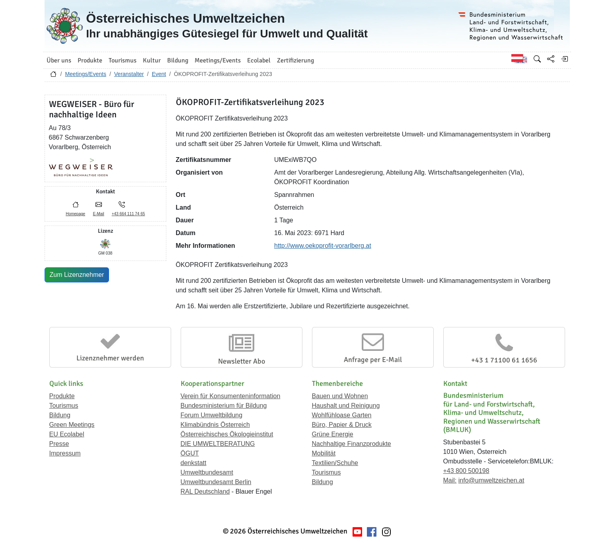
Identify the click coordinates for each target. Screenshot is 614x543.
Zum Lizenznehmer (77, 274)
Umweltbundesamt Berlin (216, 482)
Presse (59, 443)
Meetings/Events (85, 74)
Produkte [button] (90, 60)
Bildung (59, 415)
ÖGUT (190, 453)
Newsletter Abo (241, 361)
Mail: (450, 480)
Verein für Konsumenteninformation (231, 396)
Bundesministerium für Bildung (224, 405)
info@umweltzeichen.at (491, 480)
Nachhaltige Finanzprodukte (351, 443)
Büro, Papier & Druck (342, 424)
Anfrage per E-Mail (373, 359)
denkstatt (194, 462)
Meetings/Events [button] (218, 60)
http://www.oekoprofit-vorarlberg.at (322, 245)
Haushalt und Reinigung (346, 405)
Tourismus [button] (122, 60)
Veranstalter (129, 74)
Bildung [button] (177, 60)
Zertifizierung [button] (295, 60)
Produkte (62, 396)
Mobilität (324, 453)
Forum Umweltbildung (212, 415)
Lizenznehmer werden (110, 358)
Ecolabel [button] (259, 60)
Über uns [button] (59, 60)
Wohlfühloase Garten (342, 415)
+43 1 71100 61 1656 (504, 360)
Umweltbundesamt (207, 472)
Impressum (65, 453)
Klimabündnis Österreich (215, 424)
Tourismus (63, 405)
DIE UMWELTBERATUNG (218, 443)
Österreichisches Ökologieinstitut (227, 434)
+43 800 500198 (466, 470)
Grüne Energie (332, 434)
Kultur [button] (152, 60)
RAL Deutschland (205, 491)
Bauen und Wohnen (340, 396)
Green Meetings (72, 424)
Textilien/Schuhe (335, 462)
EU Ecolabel (66, 434)
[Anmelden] (564, 58)
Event (159, 74)
